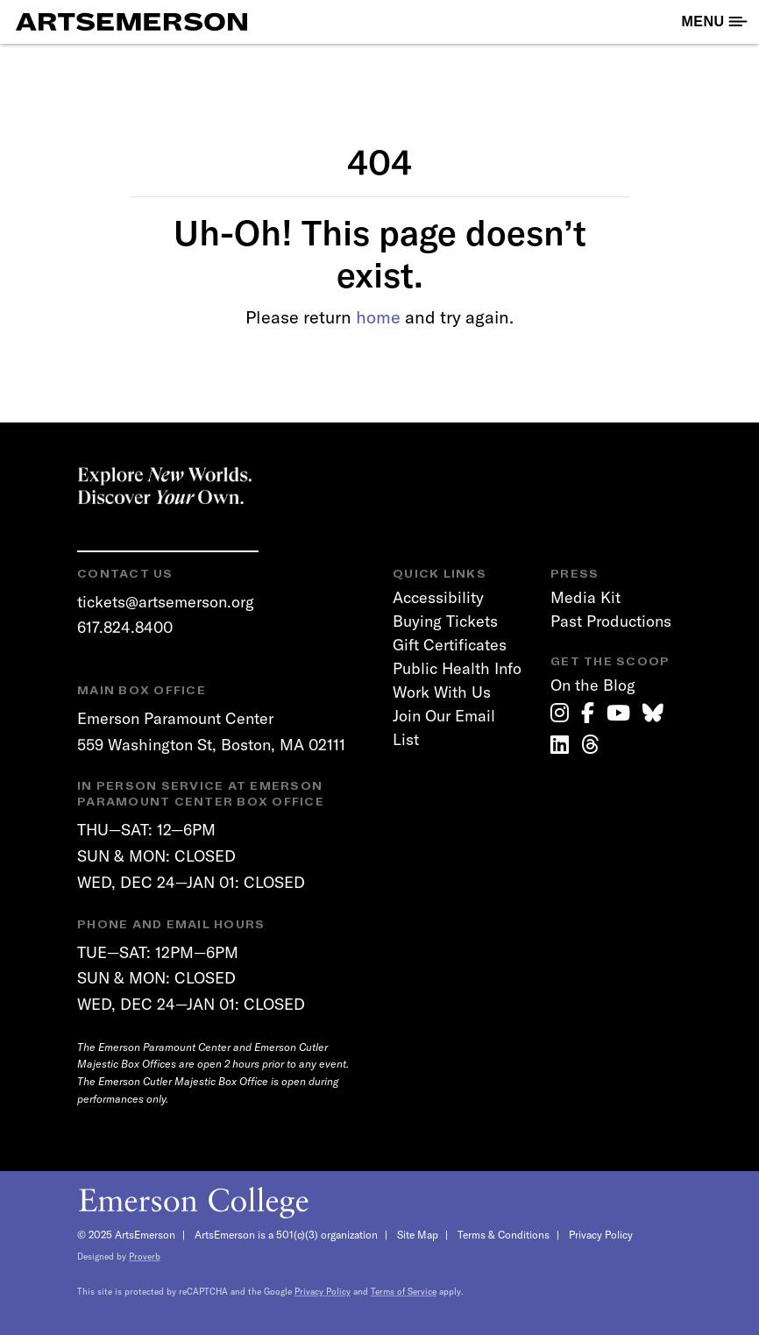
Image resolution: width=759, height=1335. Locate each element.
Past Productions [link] (610, 621)
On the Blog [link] (592, 685)
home (378, 317)
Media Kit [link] (585, 597)
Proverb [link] (144, 1256)
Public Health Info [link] (457, 668)
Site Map (417, 1234)
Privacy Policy (601, 1234)
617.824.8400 (125, 627)
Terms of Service (403, 1291)
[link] (559, 712)
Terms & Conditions (504, 1234)
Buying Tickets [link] (445, 621)
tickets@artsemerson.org (165, 602)
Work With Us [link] (442, 692)
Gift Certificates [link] (450, 645)
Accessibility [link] (438, 597)
